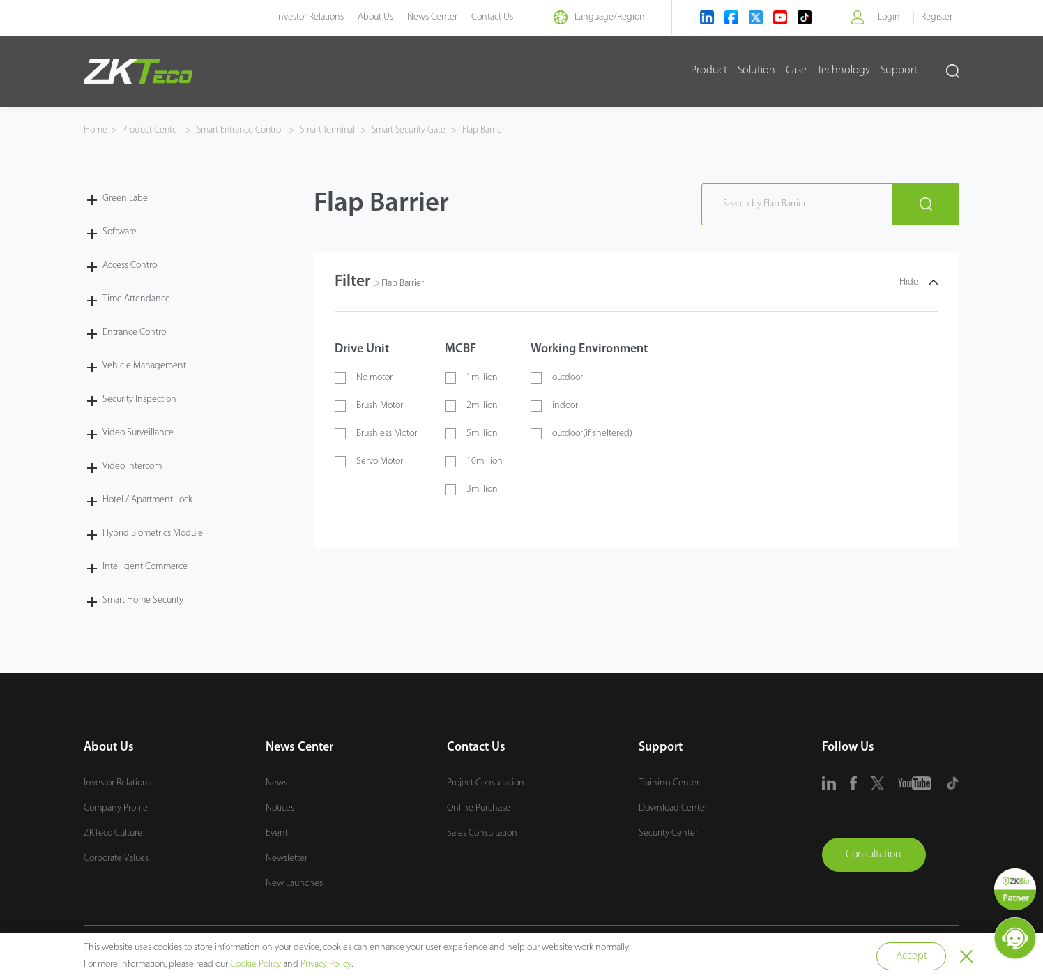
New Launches (294, 882)
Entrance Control (135, 331)
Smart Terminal (332, 130)
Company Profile (116, 807)
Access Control (130, 264)
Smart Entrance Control (242, 130)
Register (936, 17)
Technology (843, 70)
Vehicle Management (144, 365)
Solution (756, 70)
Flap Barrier (490, 130)
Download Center (673, 807)
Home (95, 130)
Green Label (126, 198)
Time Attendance (136, 298)
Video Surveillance (138, 432)
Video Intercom (132, 465)
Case (796, 70)
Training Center (669, 782)
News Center (429, 17)
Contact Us (489, 17)
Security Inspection (139, 398)
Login (888, 17)
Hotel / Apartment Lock (147, 499)
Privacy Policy (325, 964)
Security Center (668, 832)
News (276, 782)
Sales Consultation (482, 832)
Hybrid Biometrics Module (152, 532)
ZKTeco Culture (113, 832)
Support (899, 70)
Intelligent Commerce (145, 566)
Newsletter (286, 857)
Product (709, 70)
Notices (280, 807)
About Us (372, 17)
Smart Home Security (142, 599)
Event (277, 832)
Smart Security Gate (415, 130)
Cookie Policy (255, 964)
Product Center (152, 130)
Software (119, 231)
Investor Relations (306, 17)
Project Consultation (485, 782)
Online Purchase (478, 807)
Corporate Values (116, 857)
